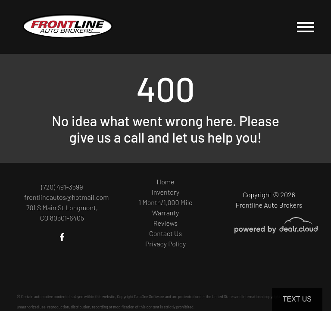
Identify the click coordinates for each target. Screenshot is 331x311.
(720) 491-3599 (62, 187)
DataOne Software (149, 296)
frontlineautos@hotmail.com (66, 197)
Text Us (297, 299)
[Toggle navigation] (305, 27)
